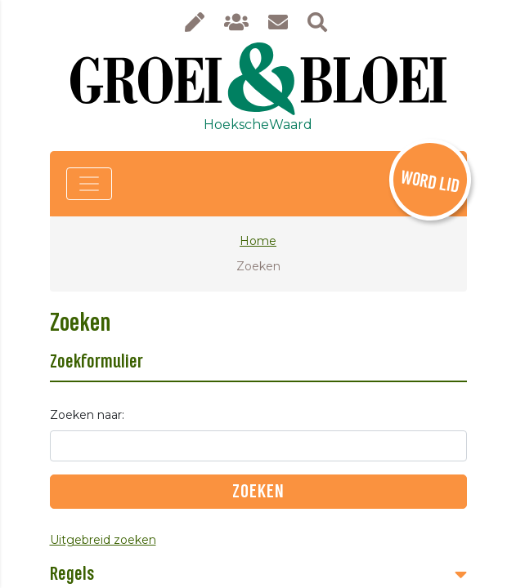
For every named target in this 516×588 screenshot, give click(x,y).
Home (258, 241)
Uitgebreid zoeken (103, 539)
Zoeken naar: (87, 415)
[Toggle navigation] (89, 183)
